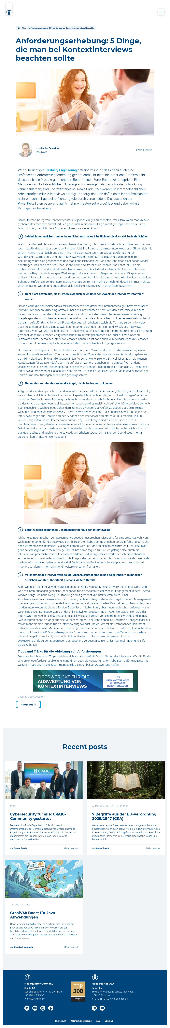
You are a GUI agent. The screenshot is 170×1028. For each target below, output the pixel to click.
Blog (24, 28)
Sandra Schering (49, 148)
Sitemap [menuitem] (109, 1021)
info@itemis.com (36, 998)
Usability (22, 696)
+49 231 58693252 (34, 995)
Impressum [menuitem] (60, 1021)
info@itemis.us (119, 998)
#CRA (13, 805)
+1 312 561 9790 (100, 998)
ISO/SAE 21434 (114, 805)
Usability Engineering (61, 170)
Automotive (98, 805)
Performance (23, 904)
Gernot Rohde (20, 848)
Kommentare (28, 704)
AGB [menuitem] (98, 1021)
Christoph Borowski (23, 947)
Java (12, 904)
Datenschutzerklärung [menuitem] (81, 1021)
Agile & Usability (36, 696)
